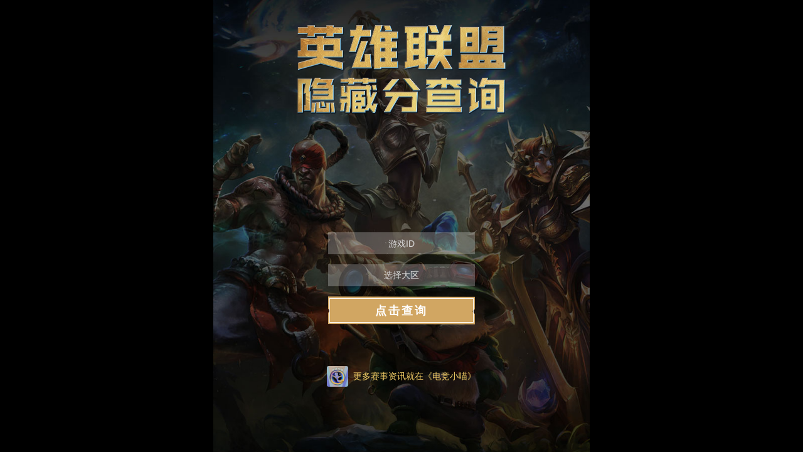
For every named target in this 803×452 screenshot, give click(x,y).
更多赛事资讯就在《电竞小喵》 (414, 376)
